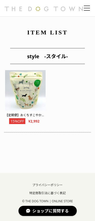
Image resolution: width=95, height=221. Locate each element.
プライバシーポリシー (47, 185)
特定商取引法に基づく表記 (47, 193)
